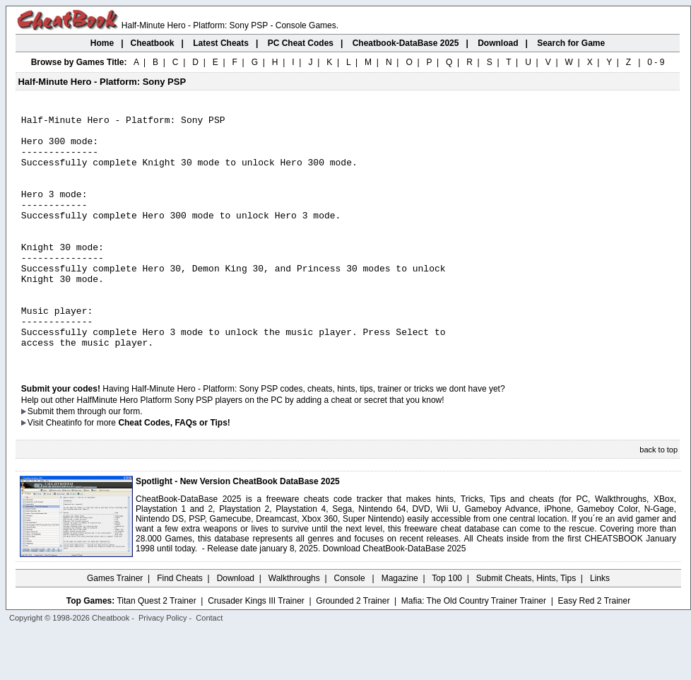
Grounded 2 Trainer (352, 650)
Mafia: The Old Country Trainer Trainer (473, 650)
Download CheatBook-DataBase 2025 (394, 597)
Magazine (400, 627)
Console (350, 627)
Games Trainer (115, 627)
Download (235, 627)
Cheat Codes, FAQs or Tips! (174, 471)
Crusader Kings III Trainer (256, 650)
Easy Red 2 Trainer (593, 650)
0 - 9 (655, 62)
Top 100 (447, 627)
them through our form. (100, 460)
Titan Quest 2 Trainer (156, 650)
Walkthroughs (294, 627)
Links (600, 627)
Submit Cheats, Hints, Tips (526, 627)
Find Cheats (180, 627)
